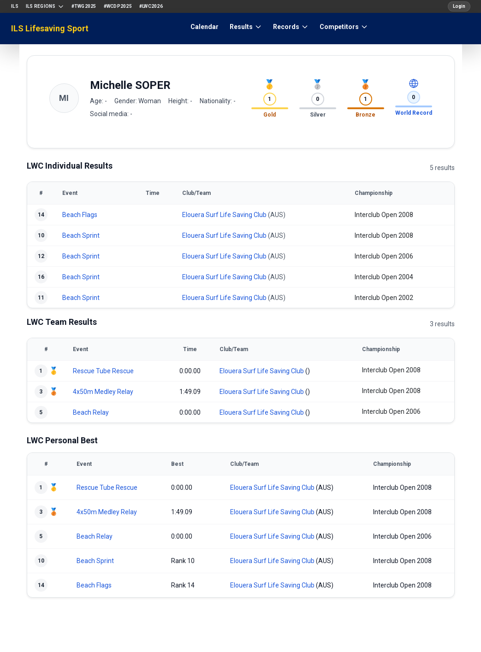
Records (291, 26)
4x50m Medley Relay (103, 391)
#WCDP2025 (118, 6)
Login (459, 6)
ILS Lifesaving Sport (50, 28)
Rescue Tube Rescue (103, 371)
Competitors (344, 26)
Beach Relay (91, 412)
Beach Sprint (81, 235)
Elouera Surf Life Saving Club (224, 214)
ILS (14, 6)
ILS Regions (45, 6)
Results (246, 26)
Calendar (204, 26)
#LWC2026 (151, 6)
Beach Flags (79, 214)
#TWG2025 (83, 6)
